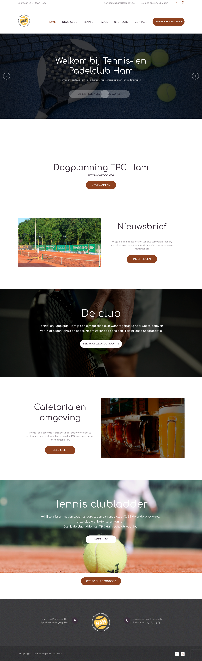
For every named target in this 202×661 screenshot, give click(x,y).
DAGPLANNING (101, 185)
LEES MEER (60, 450)
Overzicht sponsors (101, 581)
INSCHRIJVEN (142, 259)
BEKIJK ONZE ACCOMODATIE (101, 316)
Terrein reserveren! (168, 21)
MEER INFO (101, 510)
